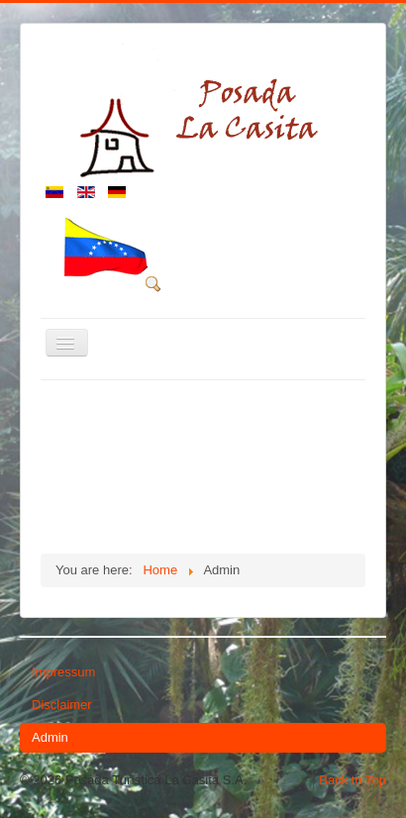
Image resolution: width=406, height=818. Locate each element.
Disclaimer (62, 704)
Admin (50, 737)
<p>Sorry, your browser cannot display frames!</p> (203, 464)
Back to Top (352, 779)
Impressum (63, 672)
